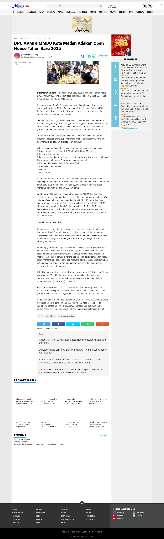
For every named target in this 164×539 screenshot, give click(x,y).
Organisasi (31, 12)
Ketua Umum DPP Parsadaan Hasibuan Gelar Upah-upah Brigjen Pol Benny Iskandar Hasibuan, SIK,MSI (133, 82)
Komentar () (103, 56)
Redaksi (99, 532)
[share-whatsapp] (94, 56)
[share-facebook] (83, 56)
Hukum (41, 12)
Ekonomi (122, 12)
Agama (60, 12)
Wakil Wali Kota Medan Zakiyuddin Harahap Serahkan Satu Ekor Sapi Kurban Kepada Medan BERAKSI (134, 107)
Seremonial (152, 12)
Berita (19, 38)
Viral (38, 523)
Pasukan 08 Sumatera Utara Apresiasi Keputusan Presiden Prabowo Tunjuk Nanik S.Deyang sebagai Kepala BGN (134, 69)
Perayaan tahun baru (41, 38)
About (64, 532)
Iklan (78, 532)
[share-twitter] (89, 56)
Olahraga (70, 12)
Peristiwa (16, 519)
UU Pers (91, 532)
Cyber (84, 532)
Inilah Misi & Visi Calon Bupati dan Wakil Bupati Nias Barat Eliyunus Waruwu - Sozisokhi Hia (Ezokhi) (134, 120)
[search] (75, 6)
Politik (113, 12)
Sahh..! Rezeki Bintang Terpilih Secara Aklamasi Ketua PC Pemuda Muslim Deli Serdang (134, 93)
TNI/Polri (103, 12)
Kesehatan (40, 513)
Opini (131, 12)
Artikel (93, 12)
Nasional (140, 12)
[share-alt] (43, 324)
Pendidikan (82, 12)
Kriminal (51, 12)
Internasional (18, 513)
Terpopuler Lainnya (130, 129)
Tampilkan (104, 435)
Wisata (64, 523)
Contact (71, 532)
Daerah (20, 12)
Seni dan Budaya (67, 519)
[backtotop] (82, 503)
